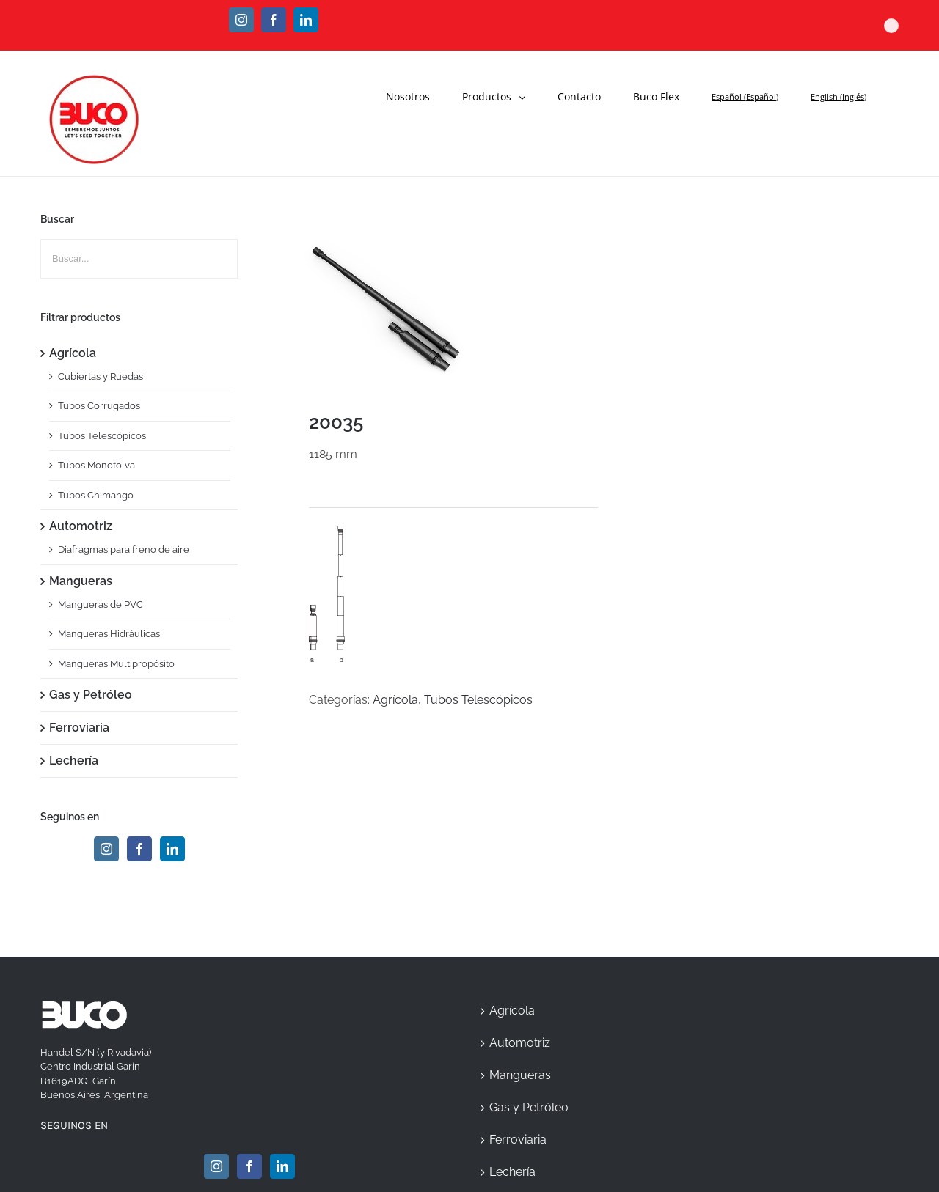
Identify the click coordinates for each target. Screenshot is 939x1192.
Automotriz (80, 526)
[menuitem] (417, 89)
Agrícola (395, 700)
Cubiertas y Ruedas (100, 376)
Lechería (73, 761)
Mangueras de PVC (100, 604)
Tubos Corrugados (99, 405)
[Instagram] (106, 848)
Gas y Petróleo (90, 695)
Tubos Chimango (96, 495)
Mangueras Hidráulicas (109, 633)
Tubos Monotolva (96, 465)
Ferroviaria (79, 728)
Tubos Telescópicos (478, 700)
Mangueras (80, 581)
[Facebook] (139, 848)
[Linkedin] (172, 848)
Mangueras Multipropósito (116, 663)
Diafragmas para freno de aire (123, 549)
